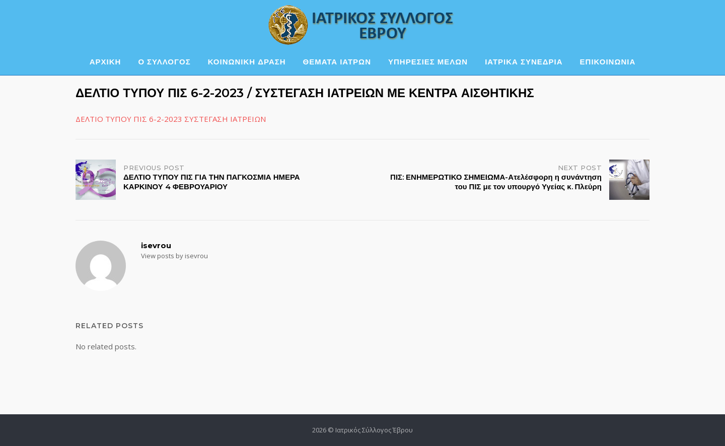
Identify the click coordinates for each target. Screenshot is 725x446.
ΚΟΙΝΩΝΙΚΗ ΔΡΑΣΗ (247, 61)
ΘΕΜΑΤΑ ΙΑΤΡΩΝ (337, 61)
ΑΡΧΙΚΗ (105, 61)
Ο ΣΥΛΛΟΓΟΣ (164, 61)
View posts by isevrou (174, 255)
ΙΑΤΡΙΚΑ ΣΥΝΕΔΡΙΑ (523, 61)
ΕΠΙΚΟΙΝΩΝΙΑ (608, 61)
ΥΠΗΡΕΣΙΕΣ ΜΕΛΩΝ (428, 61)
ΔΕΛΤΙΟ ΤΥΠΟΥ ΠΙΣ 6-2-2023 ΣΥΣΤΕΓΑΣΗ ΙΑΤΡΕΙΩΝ (171, 119)
